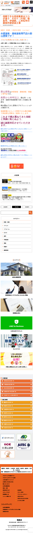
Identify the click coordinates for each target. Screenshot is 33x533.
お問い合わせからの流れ (23, 498)
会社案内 (19, 490)
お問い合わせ (20, 496)
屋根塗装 (6, 250)
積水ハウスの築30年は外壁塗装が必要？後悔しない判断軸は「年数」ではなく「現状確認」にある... (19, 197)
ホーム (3, 5)
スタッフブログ (6, 492)
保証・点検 (5, 488)
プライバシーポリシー (22, 494)
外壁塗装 (6, 239)
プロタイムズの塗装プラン (9, 475)
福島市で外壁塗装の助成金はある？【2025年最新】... (18, 189)
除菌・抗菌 (6, 222)
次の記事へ (27, 206)
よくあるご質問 (21, 500)
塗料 (5, 236)
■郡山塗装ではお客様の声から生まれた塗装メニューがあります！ (16, 130)
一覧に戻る (16, 206)
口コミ (5, 232)
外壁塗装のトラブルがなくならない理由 (11, 509)
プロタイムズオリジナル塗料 (9, 477)
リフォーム (6, 229)
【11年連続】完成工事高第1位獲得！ (15, 181)
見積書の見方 (6, 511)
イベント (6, 225)
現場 (5, 243)
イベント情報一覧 (7, 496)
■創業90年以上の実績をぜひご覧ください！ (14, 146)
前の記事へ (6, 206)
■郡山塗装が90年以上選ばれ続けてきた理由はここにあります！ (16, 156)
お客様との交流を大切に (8, 482)
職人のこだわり (6, 484)
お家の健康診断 (6, 486)
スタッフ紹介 (20, 492)
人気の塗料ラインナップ (8, 479)
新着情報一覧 (6, 494)
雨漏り (5, 246)
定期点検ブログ (6, 490)
